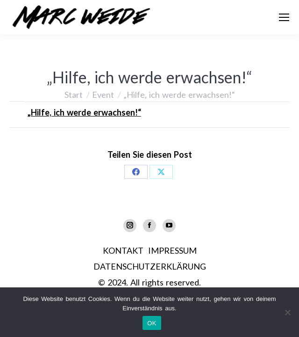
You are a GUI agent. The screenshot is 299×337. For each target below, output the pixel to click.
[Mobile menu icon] (284, 17)
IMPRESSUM (172, 250)
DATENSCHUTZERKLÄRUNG (149, 266)
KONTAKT (123, 250)
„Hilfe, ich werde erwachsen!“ (84, 112)
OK (151, 323)
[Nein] (287, 312)
